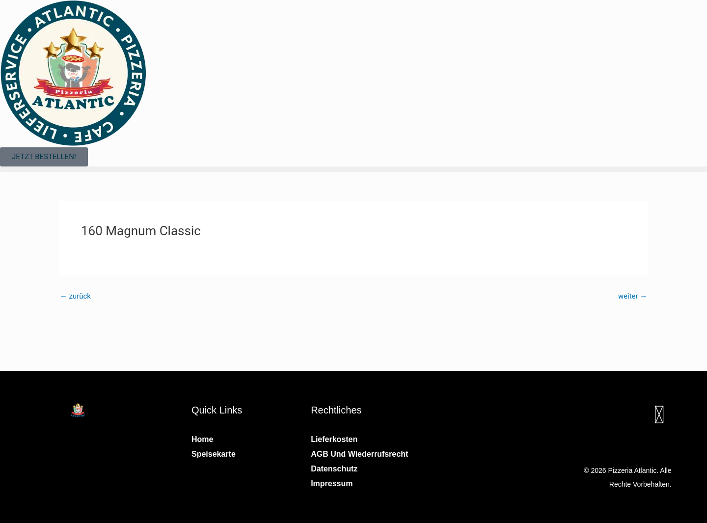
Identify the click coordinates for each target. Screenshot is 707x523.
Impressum (332, 483)
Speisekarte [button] (213, 454)
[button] (353, 169)
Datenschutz (334, 469)
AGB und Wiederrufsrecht (359, 454)
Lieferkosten (334, 439)
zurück (75, 296)
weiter (632, 296)
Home (202, 439)
